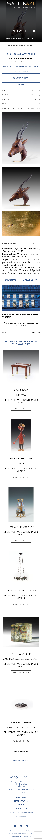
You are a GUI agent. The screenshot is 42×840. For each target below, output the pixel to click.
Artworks (29, 46)
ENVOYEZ (21, 821)
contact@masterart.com (24, 790)
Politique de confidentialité (20, 831)
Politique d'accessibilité (21, 836)
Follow (36, 333)
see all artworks (21, 752)
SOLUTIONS (21, 797)
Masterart (11, 46)
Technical (33, 243)
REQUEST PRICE (21, 71)
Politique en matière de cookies (20, 833)
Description (9, 244)
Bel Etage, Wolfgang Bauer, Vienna (21, 66)
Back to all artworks (21, 54)
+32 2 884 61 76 (23, 793)
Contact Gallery (21, 78)
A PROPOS (21, 805)
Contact (6, 333)
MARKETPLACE (21, 801)
